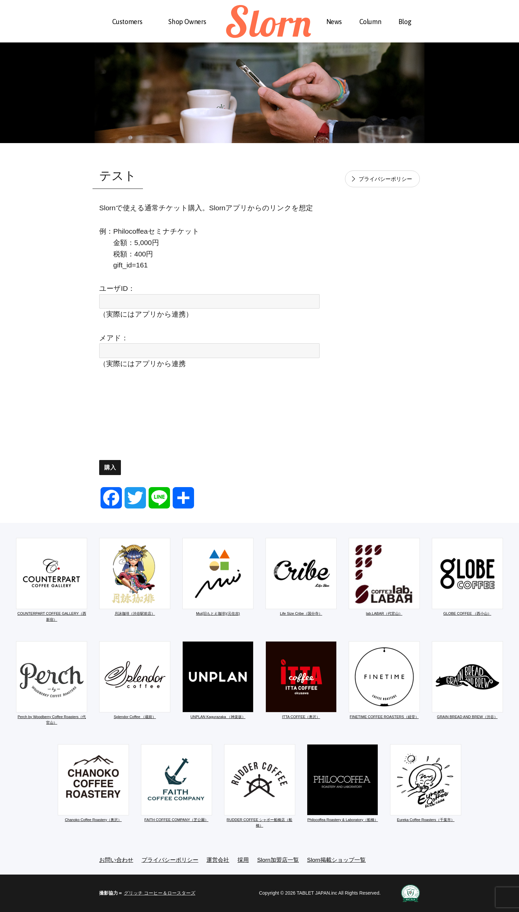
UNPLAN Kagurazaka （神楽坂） (217, 680)
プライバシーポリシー (385, 179)
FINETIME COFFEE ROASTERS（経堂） (384, 680)
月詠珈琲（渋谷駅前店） (134, 576)
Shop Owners (187, 21)
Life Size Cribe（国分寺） (301, 576)
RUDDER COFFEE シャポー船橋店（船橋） (259, 786)
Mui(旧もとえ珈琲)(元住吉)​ (217, 576)
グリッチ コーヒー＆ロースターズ (159, 893)
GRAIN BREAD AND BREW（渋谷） (467, 680)
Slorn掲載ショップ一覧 (336, 860)
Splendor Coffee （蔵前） (134, 680)
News (334, 21)
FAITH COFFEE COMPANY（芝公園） (176, 783)
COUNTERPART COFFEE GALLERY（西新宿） (51, 579)
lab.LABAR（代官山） (384, 576)
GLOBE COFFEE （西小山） (467, 576)
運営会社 (217, 860)
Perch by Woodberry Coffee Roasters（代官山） (51, 683)
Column (370, 21)
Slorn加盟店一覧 (278, 860)
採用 (243, 860)
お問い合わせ (116, 860)
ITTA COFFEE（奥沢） (301, 680)
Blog (404, 21)
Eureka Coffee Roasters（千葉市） (425, 783)
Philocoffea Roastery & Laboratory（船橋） (342, 783)
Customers (127, 21)
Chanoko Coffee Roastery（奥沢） (93, 783)
